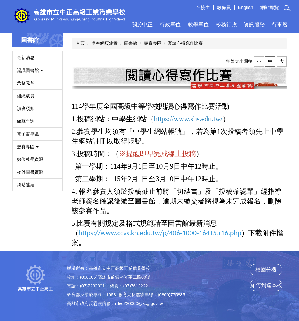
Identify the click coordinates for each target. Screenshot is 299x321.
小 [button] (259, 61)
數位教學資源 (30, 159)
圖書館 (130, 43)
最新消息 (25, 57)
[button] (287, 7)
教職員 (224, 7)
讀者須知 (25, 108)
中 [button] (270, 61)
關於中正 (142, 24)
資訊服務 (254, 24)
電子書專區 (28, 133)
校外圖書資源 (30, 172)
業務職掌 (25, 82)
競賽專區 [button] (28, 146)
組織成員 (25, 95)
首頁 (80, 43)
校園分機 (266, 269)
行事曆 (280, 24)
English (245, 7)
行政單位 (170, 24)
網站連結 (25, 184)
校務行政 (226, 24)
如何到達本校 (266, 285)
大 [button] (281, 61)
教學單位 (198, 24)
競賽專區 (152, 43)
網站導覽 (269, 7)
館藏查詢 (25, 121)
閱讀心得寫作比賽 (185, 43)
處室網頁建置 (104, 43)
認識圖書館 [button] (30, 70)
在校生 (203, 7)
